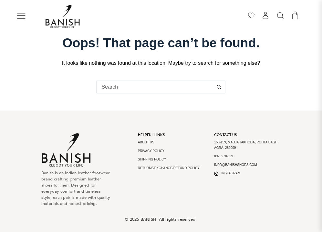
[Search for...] (154, 87)
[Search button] (219, 87)
